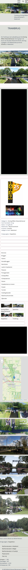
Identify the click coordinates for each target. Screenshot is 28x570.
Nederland (13, 230)
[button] (14, 377)
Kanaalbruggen (5, 261)
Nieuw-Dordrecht (13, 226)
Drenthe (3, 44)
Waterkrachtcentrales (7, 295)
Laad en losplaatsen (6, 267)
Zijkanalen (4, 298)
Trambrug (15, 318)
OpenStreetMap (20, 399)
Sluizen (3, 281)
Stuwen (3, 287)
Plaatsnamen (5, 554)
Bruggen (3, 255)
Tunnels (3, 290)
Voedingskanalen (6, 293)
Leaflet (13, 399)
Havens (3, 258)
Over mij (4, 556)
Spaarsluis (15, 309)
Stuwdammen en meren (8, 284)
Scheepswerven (5, 278)
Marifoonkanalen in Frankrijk (10, 551)
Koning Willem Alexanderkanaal (16, 221)
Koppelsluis (13, 234)
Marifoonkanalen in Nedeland (10, 546)
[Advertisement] (14, 131)
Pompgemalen (5, 273)
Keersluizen (4, 264)
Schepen (2, 559)
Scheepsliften (5, 275)
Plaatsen (3, 270)
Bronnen (3, 253)
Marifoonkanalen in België (9, 549)
